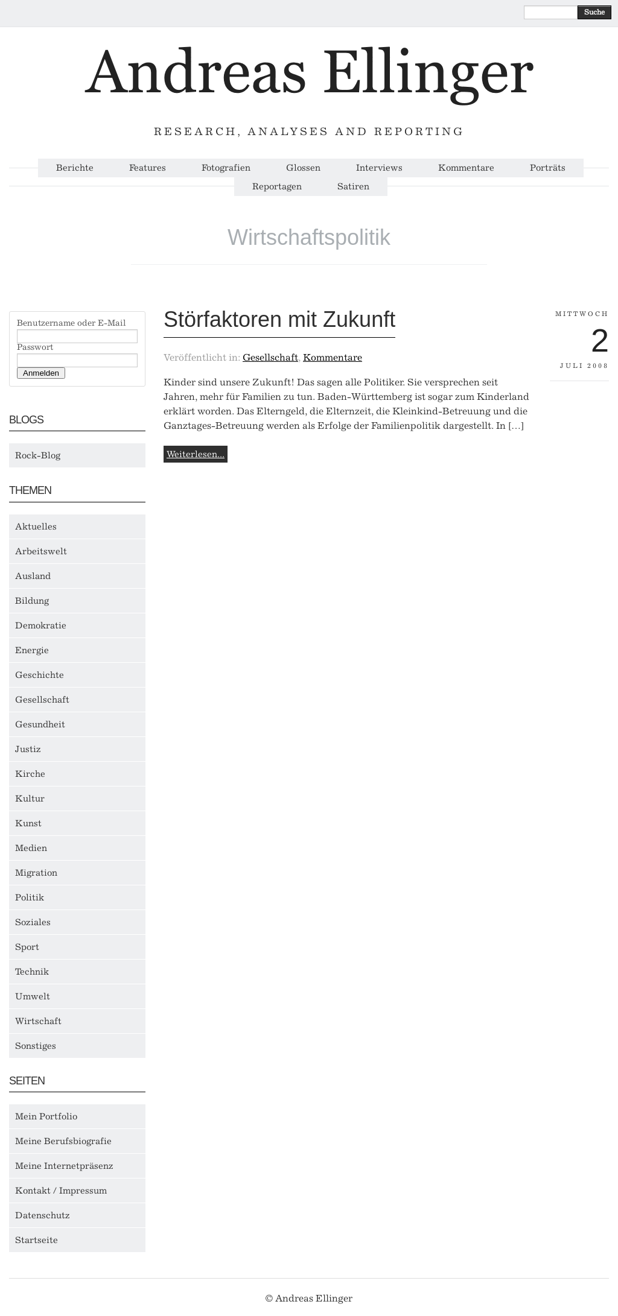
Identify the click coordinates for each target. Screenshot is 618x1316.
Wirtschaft (38, 1021)
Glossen (303, 167)
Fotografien (226, 167)
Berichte (75, 167)
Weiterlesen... (196, 454)
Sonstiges (35, 1045)
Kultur (30, 798)
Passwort (35, 347)
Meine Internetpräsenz (64, 1165)
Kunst (28, 823)
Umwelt (32, 996)
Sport (27, 946)
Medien (31, 848)
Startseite (36, 1240)
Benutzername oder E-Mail (71, 323)
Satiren (353, 186)
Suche (594, 12)
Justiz (28, 749)
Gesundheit (40, 724)
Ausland (33, 576)
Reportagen (277, 186)
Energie (32, 650)
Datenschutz (42, 1215)
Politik (29, 897)
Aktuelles (36, 526)
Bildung (32, 600)
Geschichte (39, 674)
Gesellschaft (42, 699)
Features (147, 167)
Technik (32, 971)
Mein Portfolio (46, 1116)
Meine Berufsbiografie (63, 1141)
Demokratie (40, 625)
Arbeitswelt (41, 551)
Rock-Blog (37, 455)
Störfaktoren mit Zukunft (279, 319)
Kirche (30, 773)
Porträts (547, 167)
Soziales (33, 922)
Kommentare (466, 167)
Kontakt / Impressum (61, 1190)
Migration (36, 872)
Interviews (379, 167)
